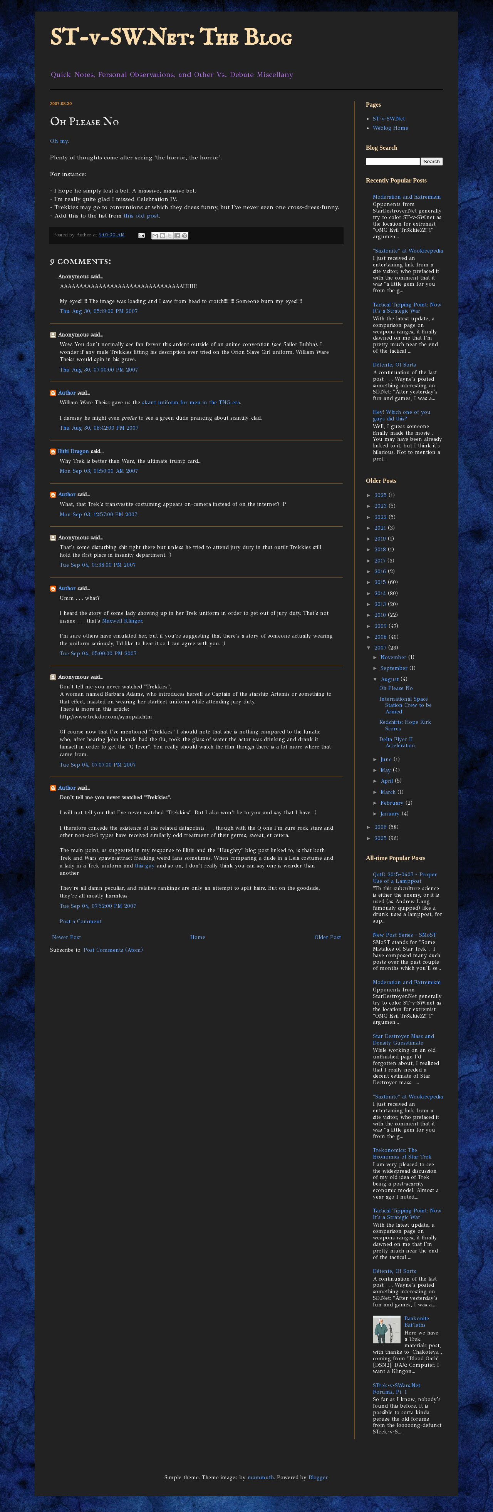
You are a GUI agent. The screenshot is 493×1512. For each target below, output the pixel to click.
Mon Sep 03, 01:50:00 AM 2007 (99, 471)
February (393, 803)
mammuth (261, 1477)
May (387, 770)
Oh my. (59, 140)
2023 (381, 506)
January (391, 813)
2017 (380, 561)
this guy (145, 865)
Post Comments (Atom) (113, 950)
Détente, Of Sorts (394, 365)
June (387, 759)
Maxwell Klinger (122, 621)
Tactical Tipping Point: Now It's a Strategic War (407, 308)
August (391, 679)
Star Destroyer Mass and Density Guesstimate (403, 1039)
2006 (381, 827)
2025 (381, 495)
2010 (381, 615)
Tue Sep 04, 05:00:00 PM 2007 (98, 653)
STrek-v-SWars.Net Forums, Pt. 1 (396, 1388)
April (388, 781)
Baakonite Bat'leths (416, 1321)
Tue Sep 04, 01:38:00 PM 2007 (98, 565)
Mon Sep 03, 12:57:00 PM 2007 (98, 514)
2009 (381, 626)
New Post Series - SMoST (404, 935)
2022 (381, 517)
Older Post (328, 937)
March (389, 792)
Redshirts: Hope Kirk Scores (405, 725)
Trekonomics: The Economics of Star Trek (402, 1153)
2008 (381, 637)
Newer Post (66, 937)
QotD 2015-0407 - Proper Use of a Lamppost (405, 877)
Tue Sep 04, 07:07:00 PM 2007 (98, 765)
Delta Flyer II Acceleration (397, 742)
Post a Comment (81, 921)
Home (197, 937)
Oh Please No (396, 688)
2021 (381, 528)
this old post (141, 215)
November (394, 657)
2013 (381, 604)
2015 (381, 582)
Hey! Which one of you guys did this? (402, 415)
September (395, 668)
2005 (381, 838)
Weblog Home (390, 128)
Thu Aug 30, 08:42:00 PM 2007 (99, 428)
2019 (381, 539)
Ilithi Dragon (73, 451)
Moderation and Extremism (407, 197)
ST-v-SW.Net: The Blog (171, 38)
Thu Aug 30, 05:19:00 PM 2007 (99, 311)
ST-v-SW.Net (389, 119)
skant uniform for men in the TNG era (191, 402)
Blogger (318, 1477)
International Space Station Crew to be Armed (405, 705)
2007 (381, 648)
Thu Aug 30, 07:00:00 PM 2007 (99, 370)
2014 (381, 593)
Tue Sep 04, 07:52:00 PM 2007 (98, 906)
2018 (381, 549)
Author (66, 393)
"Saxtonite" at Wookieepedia (408, 251)
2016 (381, 571)
